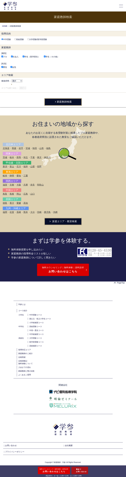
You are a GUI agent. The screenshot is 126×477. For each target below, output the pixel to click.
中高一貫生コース (36, 330)
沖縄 (55, 212)
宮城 (28, 148)
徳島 (5, 203)
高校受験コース (35, 326)
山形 (41, 148)
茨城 (5, 157)
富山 (12, 166)
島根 (12, 194)
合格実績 (22, 357)
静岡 (12, 175)
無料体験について (25, 364)
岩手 (21, 148)
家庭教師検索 (63, 101)
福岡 (5, 212)
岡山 (19, 194)
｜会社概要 (68, 445)
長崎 (19, 212)
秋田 (35, 148)
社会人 (15, 57)
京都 (12, 185)
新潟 (5, 166)
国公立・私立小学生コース (40, 319)
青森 (14, 148)
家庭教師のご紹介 (25, 353)
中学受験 (6, 39)
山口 (32, 194)
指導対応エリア (24, 350)
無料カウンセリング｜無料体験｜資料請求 (63, 270)
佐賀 (12, 212)
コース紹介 (22, 311)
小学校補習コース (36, 323)
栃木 (12, 157)
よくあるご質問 (24, 375)
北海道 (6, 148)
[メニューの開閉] (121, 6)
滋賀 (5, 185)
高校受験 (19, 39)
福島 (48, 148)
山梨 (32, 166)
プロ (4, 57)
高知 (25, 203)
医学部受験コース (36, 342)
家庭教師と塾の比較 (26, 371)
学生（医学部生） (31, 57)
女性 (13, 67)
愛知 (19, 175)
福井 (25, 166)
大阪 (19, 185)
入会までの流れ (24, 367)
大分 (32, 212)
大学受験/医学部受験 (37, 39)
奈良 (32, 185)
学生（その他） (51, 57)
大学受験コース (35, 338)
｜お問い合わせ (10, 445)
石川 (19, 166)
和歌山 (40, 185)
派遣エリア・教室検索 (63, 221)
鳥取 (5, 194)
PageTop (119, 283)
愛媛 (19, 203)
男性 (4, 67)
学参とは (22, 304)
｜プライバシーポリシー (13, 452)
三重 (25, 175)
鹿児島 (47, 212)
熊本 (25, 212)
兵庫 (25, 185)
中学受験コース (35, 315)
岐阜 (5, 175)
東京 (39, 157)
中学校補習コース (36, 334)
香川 (12, 203)
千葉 (32, 157)
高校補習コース (35, 346)
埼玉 (25, 157)
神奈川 (47, 157)
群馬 (19, 157)
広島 (25, 194)
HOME (4, 26)
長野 (39, 166)
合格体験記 (22, 361)
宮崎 (39, 212)
